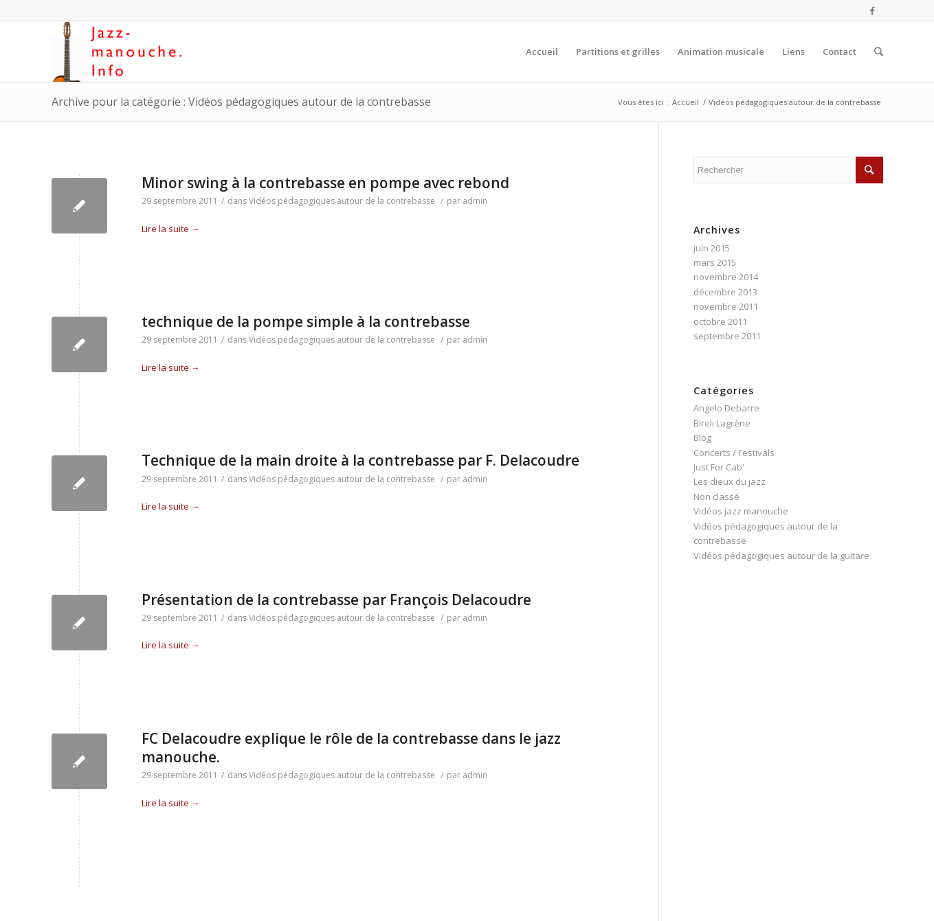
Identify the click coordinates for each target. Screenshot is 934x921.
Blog (702, 437)
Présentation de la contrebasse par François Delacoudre (336, 599)
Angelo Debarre (726, 408)
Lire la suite (171, 229)
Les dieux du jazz (729, 481)
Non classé (716, 496)
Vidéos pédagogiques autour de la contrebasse (342, 201)
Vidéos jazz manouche (740, 511)
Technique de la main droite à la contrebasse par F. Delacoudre (360, 460)
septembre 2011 (727, 336)
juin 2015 (711, 248)
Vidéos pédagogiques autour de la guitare (781, 555)
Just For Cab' (718, 467)
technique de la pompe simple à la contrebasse (306, 321)
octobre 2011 (720, 321)
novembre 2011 (725, 306)
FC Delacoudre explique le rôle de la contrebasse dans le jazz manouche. (351, 747)
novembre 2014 (725, 277)
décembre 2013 (725, 292)
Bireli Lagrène (721, 423)
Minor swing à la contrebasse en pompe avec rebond (325, 182)
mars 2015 (714, 262)
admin (475, 201)
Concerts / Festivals (734, 452)
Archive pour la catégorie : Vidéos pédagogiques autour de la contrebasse (241, 101)
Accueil (685, 102)
